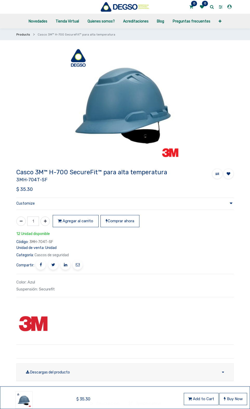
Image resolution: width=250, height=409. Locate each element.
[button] (217, 174)
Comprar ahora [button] (120, 221)
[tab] (104, 396)
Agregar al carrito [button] (75, 221)
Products (23, 34)
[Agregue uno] (45, 221)
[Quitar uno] (21, 221)
